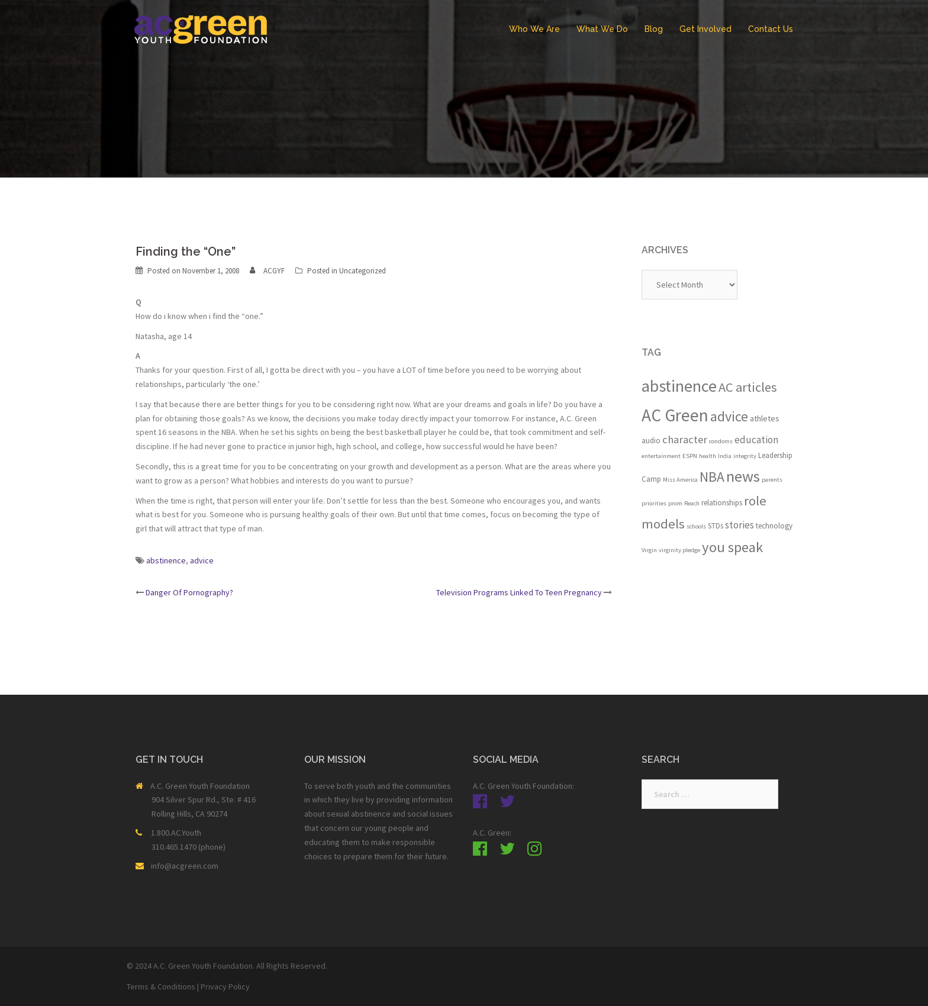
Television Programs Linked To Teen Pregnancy (519, 592)
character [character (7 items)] (684, 439)
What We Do (602, 29)
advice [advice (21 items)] (729, 416)
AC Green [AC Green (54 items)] (675, 415)
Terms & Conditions (161, 986)
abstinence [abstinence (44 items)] (679, 385)
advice (202, 560)
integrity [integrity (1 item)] (744, 456)
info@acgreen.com (184, 865)
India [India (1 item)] (725, 456)
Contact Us (770, 29)
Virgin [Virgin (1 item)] (649, 550)
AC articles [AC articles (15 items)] (747, 387)
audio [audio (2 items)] (651, 441)
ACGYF (274, 271)
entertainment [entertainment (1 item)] (661, 456)
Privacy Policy (225, 986)
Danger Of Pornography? (189, 592)
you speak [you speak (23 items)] (732, 547)
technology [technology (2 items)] (774, 526)
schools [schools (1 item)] (696, 526)
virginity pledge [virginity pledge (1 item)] (679, 550)
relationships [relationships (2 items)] (721, 503)
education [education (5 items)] (756, 439)
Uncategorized (362, 271)
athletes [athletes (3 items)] (764, 418)
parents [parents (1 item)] (772, 479)
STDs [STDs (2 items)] (715, 526)
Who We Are (534, 29)
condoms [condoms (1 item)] (721, 441)
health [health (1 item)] (707, 456)
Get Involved (705, 29)
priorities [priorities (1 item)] (654, 503)
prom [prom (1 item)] (675, 503)
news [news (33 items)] (743, 476)
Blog (654, 29)
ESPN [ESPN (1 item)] (689, 456)
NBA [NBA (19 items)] (712, 476)
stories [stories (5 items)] (739, 524)
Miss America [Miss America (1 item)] (680, 479)
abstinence (166, 560)
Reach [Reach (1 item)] (692, 503)
